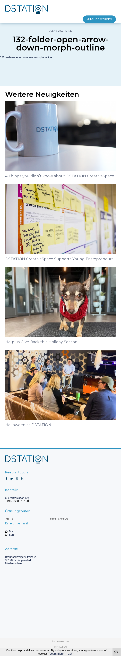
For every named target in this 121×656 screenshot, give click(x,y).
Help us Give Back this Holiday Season (41, 342)
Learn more (57, 653)
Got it (71, 653)
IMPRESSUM (60, 647)
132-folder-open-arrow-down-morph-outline (26, 57)
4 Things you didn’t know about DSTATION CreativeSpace (59, 176)
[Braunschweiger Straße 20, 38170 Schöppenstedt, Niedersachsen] (60, 601)
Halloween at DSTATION (28, 425)
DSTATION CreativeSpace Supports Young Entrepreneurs (59, 259)
